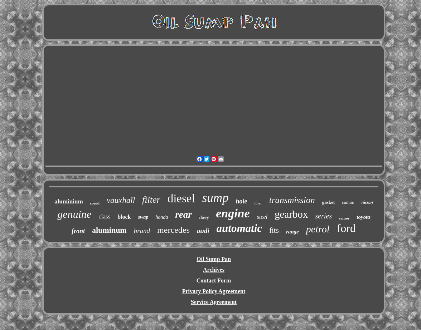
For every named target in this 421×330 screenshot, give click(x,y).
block (124, 217)
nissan (367, 202)
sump (215, 198)
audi (203, 231)
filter (151, 199)
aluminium (68, 201)
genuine (74, 214)
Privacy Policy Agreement (214, 291)
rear (183, 214)
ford (346, 228)
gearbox (291, 214)
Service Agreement (214, 302)
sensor (344, 218)
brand (142, 231)
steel (262, 217)
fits (274, 230)
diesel (181, 198)
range (292, 232)
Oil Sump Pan (214, 259)
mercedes (173, 230)
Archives (213, 270)
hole (241, 201)
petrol (318, 229)
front (78, 231)
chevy (204, 217)
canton (348, 202)
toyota (363, 217)
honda (161, 217)
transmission (292, 200)
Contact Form (214, 280)
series (323, 216)
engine (233, 213)
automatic (239, 228)
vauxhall (121, 200)
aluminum (109, 230)
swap (143, 217)
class (104, 216)
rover (258, 203)
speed (95, 203)
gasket (328, 202)
